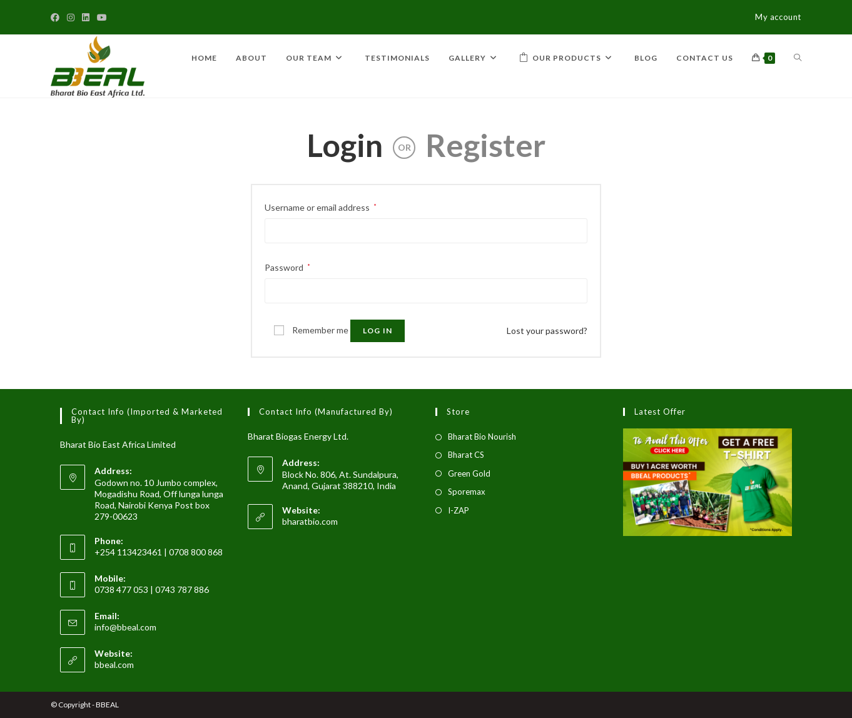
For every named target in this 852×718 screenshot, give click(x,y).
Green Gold (469, 473)
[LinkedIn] (85, 17)
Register (485, 145)
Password (287, 267)
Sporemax (466, 492)
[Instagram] (70, 17)
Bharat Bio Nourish (482, 437)
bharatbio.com (310, 521)
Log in (377, 330)
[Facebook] (57, 17)
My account (778, 17)
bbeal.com (114, 664)
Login (345, 145)
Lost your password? (547, 330)
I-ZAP (458, 510)
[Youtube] (102, 17)
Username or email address (321, 207)
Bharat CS (466, 455)
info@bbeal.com (125, 627)
